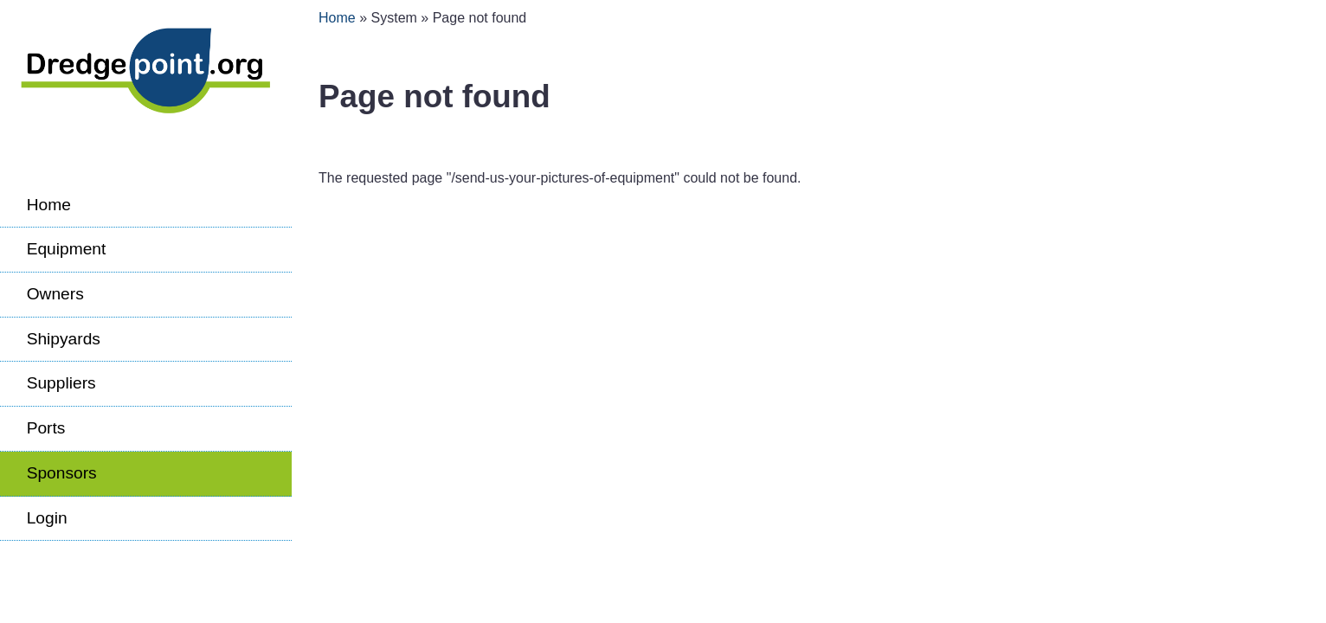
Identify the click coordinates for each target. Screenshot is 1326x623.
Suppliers (61, 383)
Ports (46, 428)
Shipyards (63, 339)
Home (49, 205)
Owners (55, 294)
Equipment (66, 249)
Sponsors (62, 473)
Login (47, 518)
